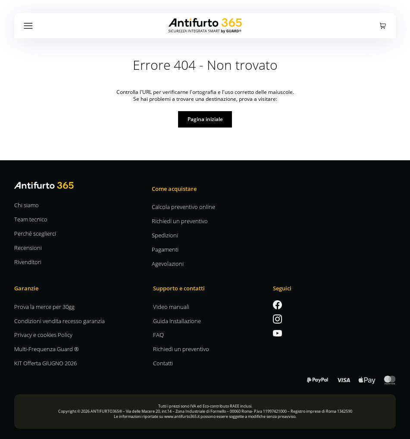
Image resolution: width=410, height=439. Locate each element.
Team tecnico (30, 219)
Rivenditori (27, 261)
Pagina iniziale (205, 118)
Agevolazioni (168, 263)
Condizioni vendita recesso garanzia (59, 320)
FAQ (158, 334)
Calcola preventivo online (183, 206)
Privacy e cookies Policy (43, 334)
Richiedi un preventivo (180, 220)
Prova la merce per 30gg (44, 306)
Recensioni (28, 247)
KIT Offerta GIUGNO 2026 (45, 363)
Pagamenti (165, 249)
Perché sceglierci (35, 233)
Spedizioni (165, 235)
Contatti (163, 363)
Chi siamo (26, 205)
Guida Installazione (177, 320)
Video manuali (171, 306)
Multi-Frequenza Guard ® (46, 348)
